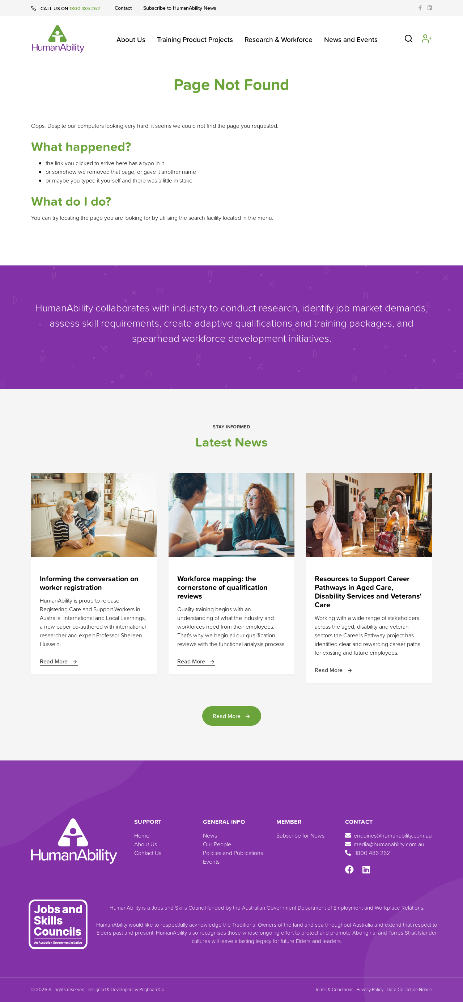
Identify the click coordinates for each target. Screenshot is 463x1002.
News (210, 835)
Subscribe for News (300, 835)
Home (141, 835)
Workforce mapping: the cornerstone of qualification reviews (222, 587)
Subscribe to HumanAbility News (179, 8)
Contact (123, 8)
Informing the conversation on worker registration (89, 582)
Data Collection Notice (409, 989)
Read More (59, 661)
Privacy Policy (370, 989)
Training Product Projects (195, 39)
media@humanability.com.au (384, 844)
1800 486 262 (84, 8)
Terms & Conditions (334, 989)
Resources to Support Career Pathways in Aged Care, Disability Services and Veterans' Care (368, 591)
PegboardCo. (152, 989)
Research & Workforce (279, 39)
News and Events (351, 39)
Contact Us (147, 853)
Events (211, 861)
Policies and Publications (233, 853)
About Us (130, 39)
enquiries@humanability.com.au (388, 835)
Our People (217, 844)
